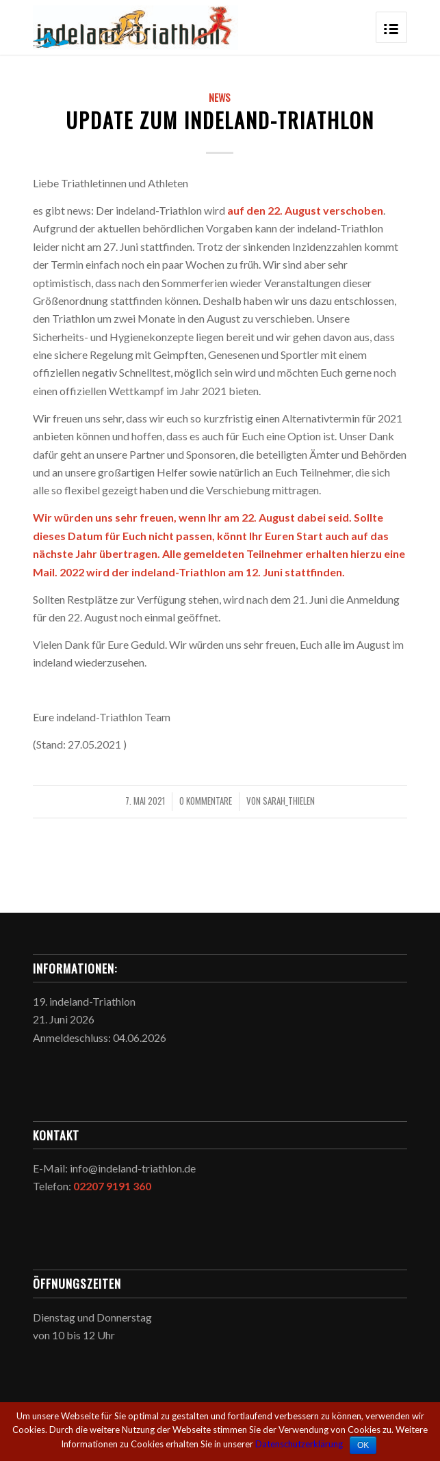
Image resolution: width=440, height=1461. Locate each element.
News (220, 97)
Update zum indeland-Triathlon (220, 120)
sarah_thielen (289, 800)
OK (363, 1445)
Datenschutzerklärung (299, 1443)
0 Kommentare (205, 800)
